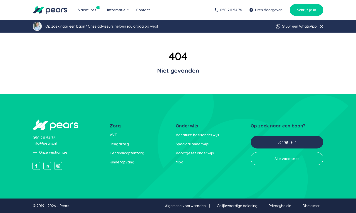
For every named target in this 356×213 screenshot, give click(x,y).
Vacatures (89, 9)
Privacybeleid (280, 205)
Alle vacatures (286, 158)
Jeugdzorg (119, 144)
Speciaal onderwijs (192, 144)
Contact (143, 10)
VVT (113, 135)
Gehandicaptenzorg (127, 153)
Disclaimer (311, 205)
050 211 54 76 (228, 10)
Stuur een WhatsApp (296, 26)
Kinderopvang (122, 162)
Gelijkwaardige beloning (237, 205)
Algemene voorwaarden (185, 205)
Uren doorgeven (266, 10)
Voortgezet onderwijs (195, 153)
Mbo (179, 162)
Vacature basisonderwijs (197, 135)
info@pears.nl (45, 143)
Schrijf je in (306, 10)
